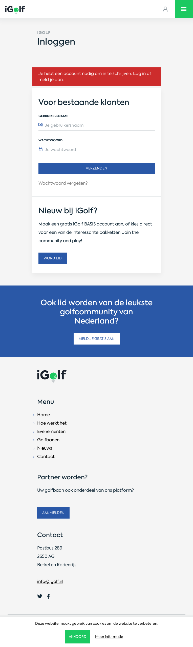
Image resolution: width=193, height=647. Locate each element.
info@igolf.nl (50, 581)
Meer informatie (109, 636)
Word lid (53, 258)
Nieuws (44, 448)
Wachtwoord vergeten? (63, 183)
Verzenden (96, 168)
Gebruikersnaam (53, 116)
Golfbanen (48, 440)
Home (43, 414)
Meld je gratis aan (97, 338)
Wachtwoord (50, 140)
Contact (46, 456)
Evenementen (51, 431)
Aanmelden (53, 512)
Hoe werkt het (52, 423)
